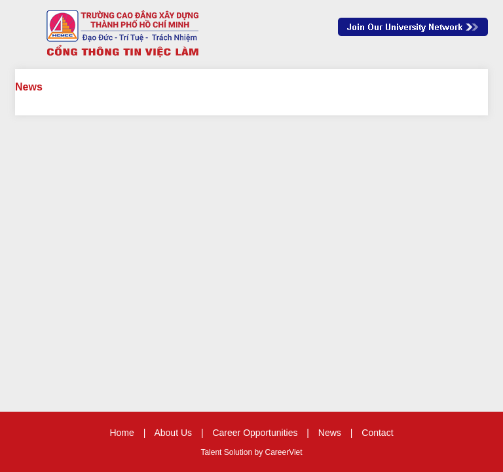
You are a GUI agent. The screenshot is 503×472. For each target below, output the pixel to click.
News (329, 432)
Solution (239, 452)
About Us (173, 432)
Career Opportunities (254, 432)
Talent (211, 452)
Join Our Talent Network (413, 27)
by (259, 452)
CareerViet (283, 452)
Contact (377, 432)
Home (121, 432)
